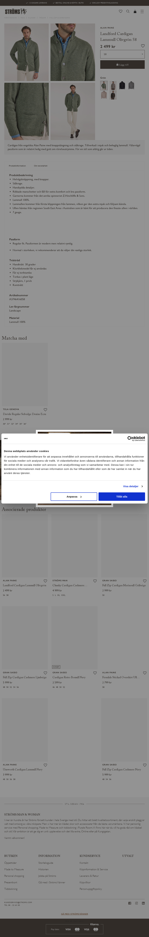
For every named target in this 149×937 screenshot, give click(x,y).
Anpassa (74, 496)
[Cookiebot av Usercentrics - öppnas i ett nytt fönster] (130, 438)
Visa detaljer (130, 486)
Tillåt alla (121, 496)
